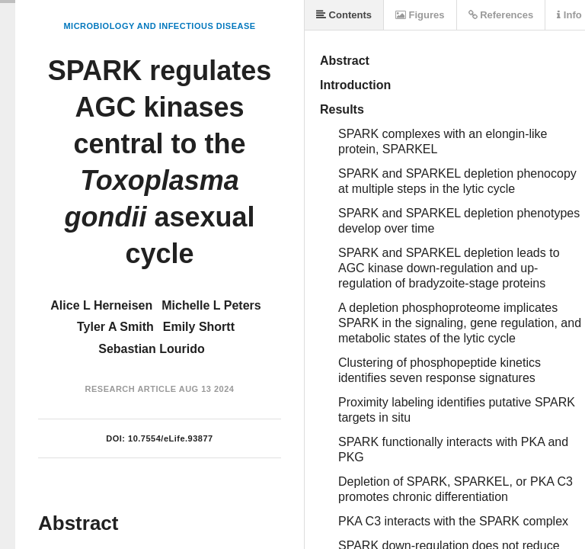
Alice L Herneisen (101, 305)
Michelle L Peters (211, 305)
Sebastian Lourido (151, 348)
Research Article (131, 388)
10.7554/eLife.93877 (170, 438)
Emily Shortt (199, 326)
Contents (344, 15)
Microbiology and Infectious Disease (159, 25)
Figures (420, 15)
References (501, 15)
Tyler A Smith (115, 326)
